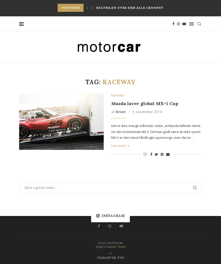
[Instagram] (178, 24)
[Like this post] (145, 154)
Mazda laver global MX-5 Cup (144, 103)
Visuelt (122, 246)
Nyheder (118, 96)
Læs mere (120, 145)
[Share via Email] (168, 154)
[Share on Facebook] (151, 154)
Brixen (121, 111)
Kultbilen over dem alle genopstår (132, 8)
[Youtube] (184, 24)
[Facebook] (173, 24)
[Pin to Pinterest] (162, 154)
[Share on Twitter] (156, 154)
